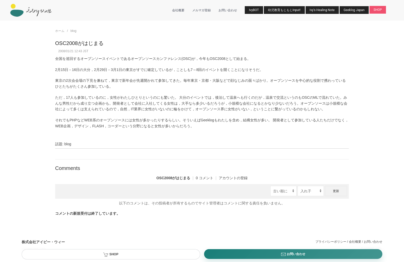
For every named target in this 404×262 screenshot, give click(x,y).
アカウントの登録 (233, 178)
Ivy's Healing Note (322, 10)
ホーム (59, 31)
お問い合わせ (227, 10)
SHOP (378, 10)
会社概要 (178, 10)
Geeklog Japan (354, 10)
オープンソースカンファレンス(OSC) (161, 59)
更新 (336, 191)
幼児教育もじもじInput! (284, 10)
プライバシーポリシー (330, 241)
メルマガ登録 (201, 10)
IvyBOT (254, 10)
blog (73, 31)
